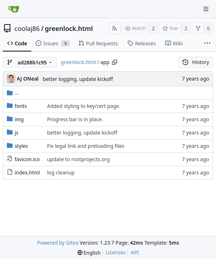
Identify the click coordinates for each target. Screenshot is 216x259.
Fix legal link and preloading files (86, 145)
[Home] (14, 9)
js (16, 132)
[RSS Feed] (114, 28)
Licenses (116, 252)
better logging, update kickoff (78, 79)
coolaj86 (27, 28)
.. (12, 92)
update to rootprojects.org (78, 159)
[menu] (89, 252)
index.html (27, 172)
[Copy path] (114, 62)
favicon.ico (27, 159)
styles (21, 145)
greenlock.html (69, 28)
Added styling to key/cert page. (84, 106)
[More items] (207, 43)
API (135, 252)
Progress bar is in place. (75, 119)
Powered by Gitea (57, 242)
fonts (21, 106)
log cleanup (61, 172)
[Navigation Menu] (205, 9)
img (19, 119)
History (196, 62)
